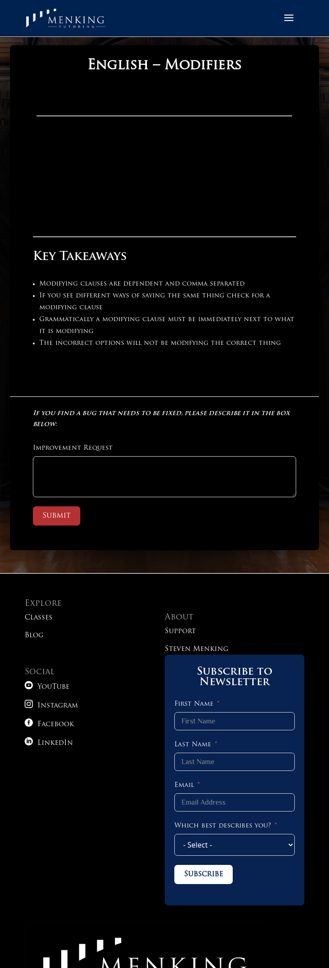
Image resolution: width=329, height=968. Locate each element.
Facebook (49, 724)
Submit (56, 516)
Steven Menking (196, 649)
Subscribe (203, 874)
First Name (194, 704)
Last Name (192, 744)
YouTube (47, 687)
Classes (38, 617)
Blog (34, 635)
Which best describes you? (222, 825)
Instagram (51, 706)
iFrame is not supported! (164, 159)
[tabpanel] (164, 222)
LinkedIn (49, 743)
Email (184, 785)
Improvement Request (73, 448)
